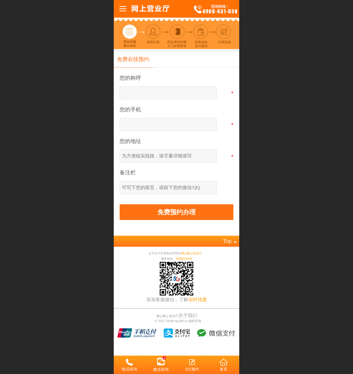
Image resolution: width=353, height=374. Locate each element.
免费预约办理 (176, 212)
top (229, 241)
